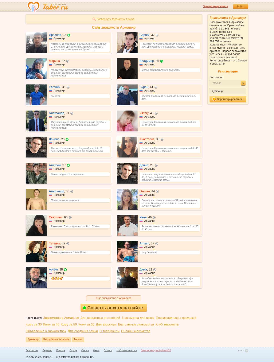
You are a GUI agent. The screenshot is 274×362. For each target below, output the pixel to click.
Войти (240, 6)
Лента (96, 350)
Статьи (85, 350)
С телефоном (109, 331)
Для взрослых (106, 324)
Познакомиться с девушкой (176, 318)
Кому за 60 (86, 324)
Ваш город (216, 77)
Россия (78, 339)
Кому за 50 (69, 324)
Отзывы (108, 350)
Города (73, 350)
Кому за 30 (34, 324)
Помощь (60, 350)
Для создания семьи (83, 331)
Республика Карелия (56, 339)
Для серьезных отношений (100, 318)
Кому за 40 (51, 324)
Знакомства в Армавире (61, 318)
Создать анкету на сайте (113, 307)
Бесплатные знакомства (136, 324)
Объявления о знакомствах (46, 331)
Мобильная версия (127, 350)
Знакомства (32, 350)
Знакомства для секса (138, 318)
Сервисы (47, 350)
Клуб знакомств (167, 324)
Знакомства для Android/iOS (156, 350)
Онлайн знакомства (135, 331)
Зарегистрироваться (215, 6)
